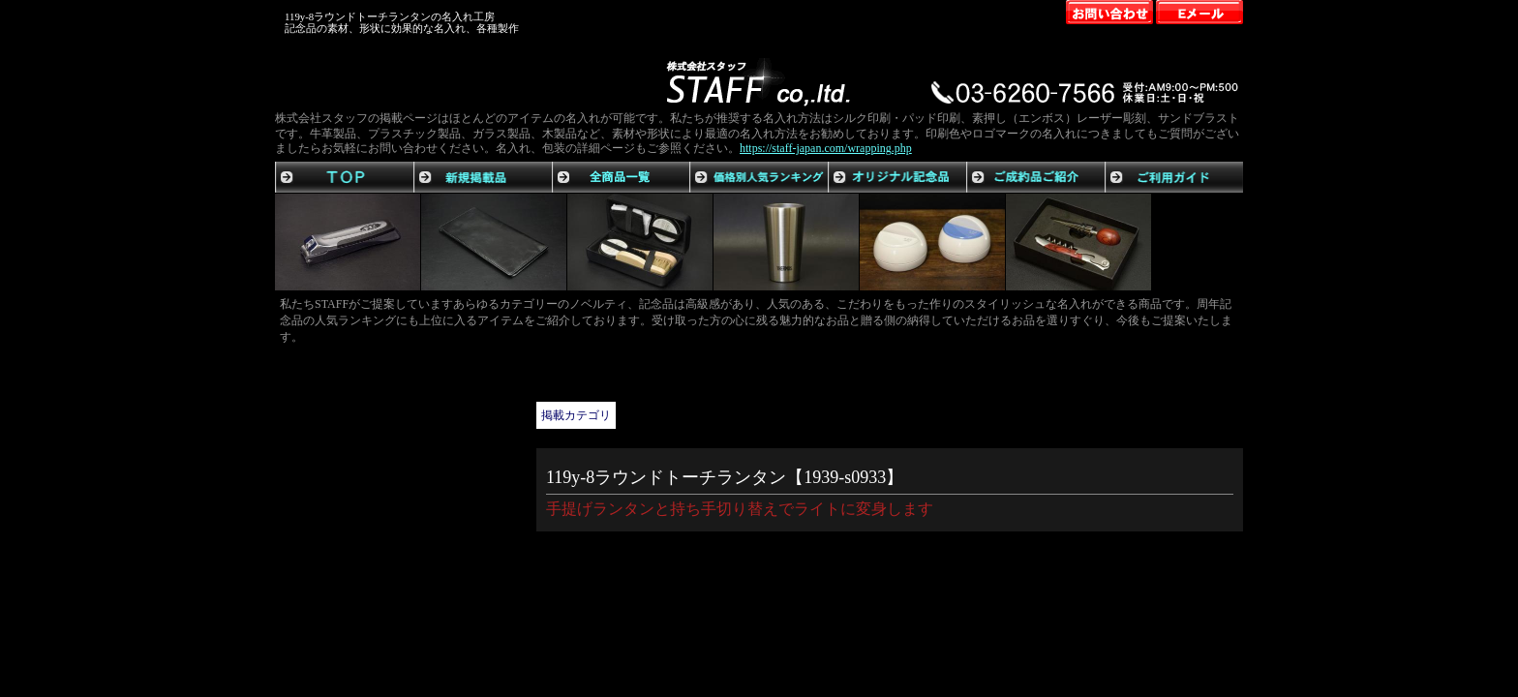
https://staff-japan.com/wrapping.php (826, 148)
